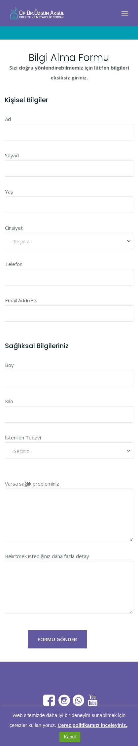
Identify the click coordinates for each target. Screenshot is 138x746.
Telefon (13, 264)
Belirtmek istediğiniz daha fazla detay (47, 556)
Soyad (12, 155)
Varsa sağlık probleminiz (32, 483)
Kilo (9, 401)
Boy (9, 365)
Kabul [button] (70, 736)
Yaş (9, 191)
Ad (8, 119)
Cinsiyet (14, 227)
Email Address (21, 300)
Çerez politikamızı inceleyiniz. (92, 725)
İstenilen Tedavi (23, 437)
